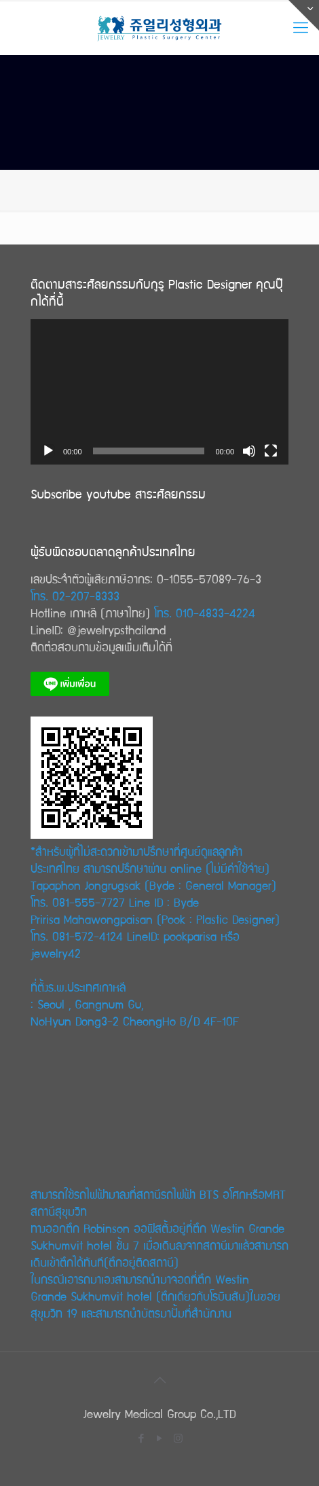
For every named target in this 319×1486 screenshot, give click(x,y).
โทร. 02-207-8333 (75, 595)
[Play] (48, 451)
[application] (159, 392)
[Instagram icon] (178, 1438)
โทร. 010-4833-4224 (204, 612)
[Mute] (249, 451)
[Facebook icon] (141, 1438)
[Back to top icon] (159, 1380)
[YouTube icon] (160, 1438)
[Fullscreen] (271, 451)
